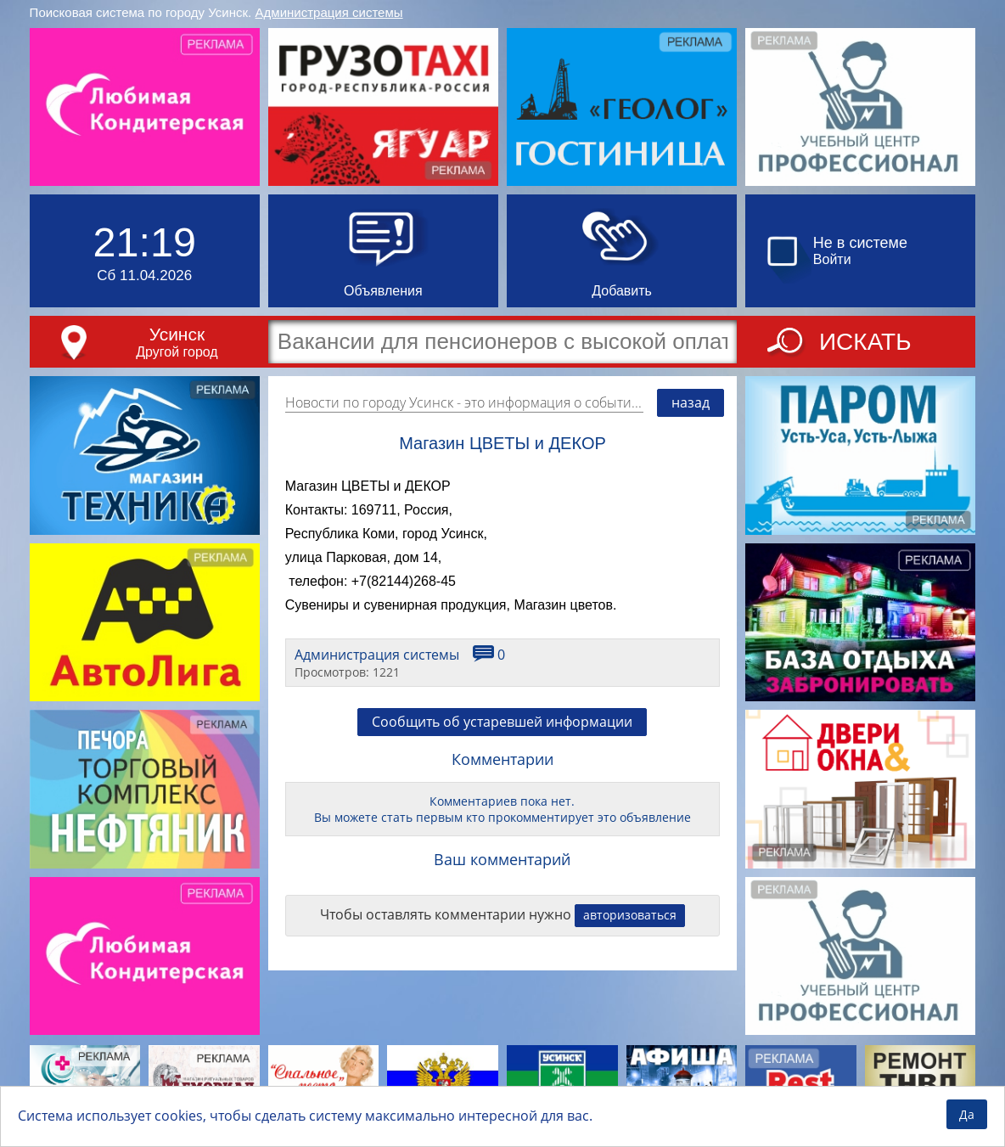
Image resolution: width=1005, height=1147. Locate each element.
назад (690, 402)
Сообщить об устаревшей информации (502, 721)
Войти (832, 259)
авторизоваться (630, 915)
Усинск (177, 334)
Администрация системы (329, 12)
